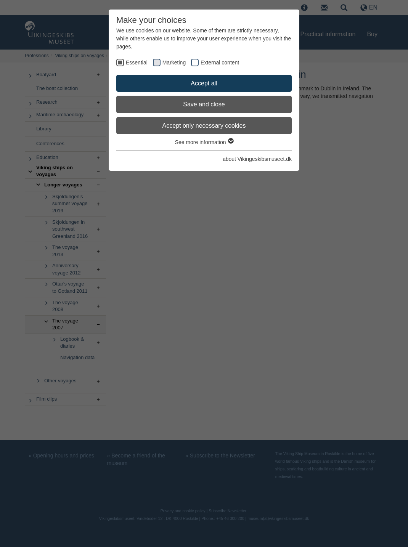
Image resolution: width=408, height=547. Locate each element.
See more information (204, 142)
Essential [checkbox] (137, 62)
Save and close (204, 104)
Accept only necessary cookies (204, 125)
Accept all (204, 83)
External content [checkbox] (220, 62)
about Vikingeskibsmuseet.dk (257, 159)
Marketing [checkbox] (174, 62)
